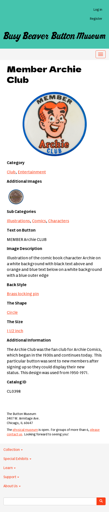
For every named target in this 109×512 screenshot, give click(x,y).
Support (11, 477)
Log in (97, 9)
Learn (9, 468)
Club (11, 172)
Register (96, 18)
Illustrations (18, 221)
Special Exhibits (17, 459)
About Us (12, 486)
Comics (39, 221)
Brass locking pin (23, 294)
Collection (13, 450)
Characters (58, 221)
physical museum (25, 430)
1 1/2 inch (15, 331)
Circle (12, 313)
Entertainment (32, 172)
